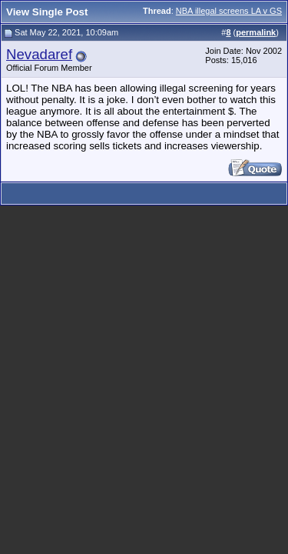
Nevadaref (39, 54)
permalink (256, 32)
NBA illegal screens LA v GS (229, 10)
